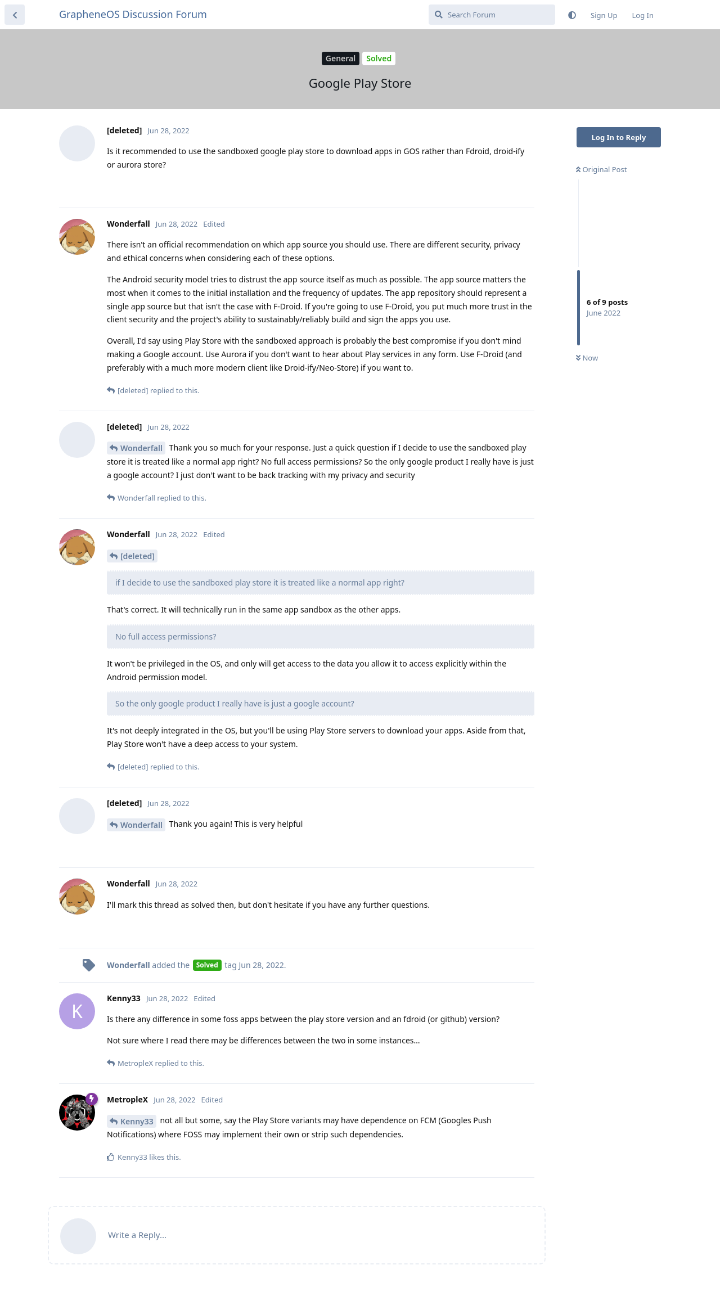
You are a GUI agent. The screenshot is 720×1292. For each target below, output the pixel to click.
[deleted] (137, 556)
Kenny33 (137, 1121)
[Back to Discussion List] (14, 14)
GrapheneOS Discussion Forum (133, 14)
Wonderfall (141, 448)
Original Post (601, 169)
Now (587, 358)
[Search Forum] (492, 14)
